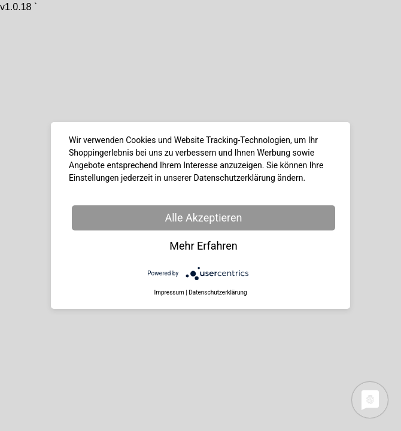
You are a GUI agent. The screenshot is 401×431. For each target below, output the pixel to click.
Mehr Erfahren (203, 245)
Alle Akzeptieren (203, 217)
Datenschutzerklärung (218, 292)
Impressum (169, 292)
